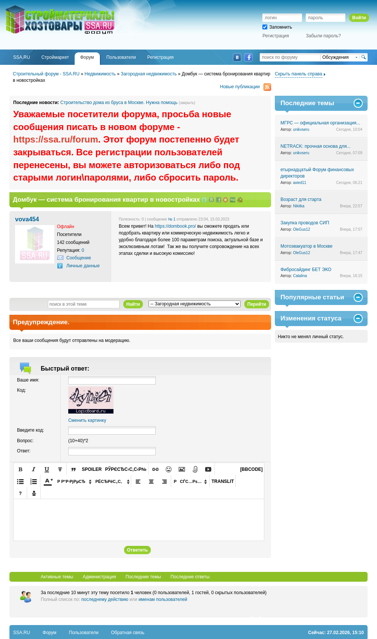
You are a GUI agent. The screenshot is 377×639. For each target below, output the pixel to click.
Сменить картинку (87, 420)
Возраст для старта (301, 199)
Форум (49, 632)
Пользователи (83, 632)
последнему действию (105, 599)
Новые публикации (245, 87)
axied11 (299, 183)
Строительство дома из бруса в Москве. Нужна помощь (119, 102)
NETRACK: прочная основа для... (315, 146)
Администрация (99, 576)
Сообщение (78, 258)
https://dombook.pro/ (175, 226)
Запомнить (277, 27)
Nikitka (298, 206)
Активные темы (57, 576)
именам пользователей (162, 599)
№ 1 (171, 219)
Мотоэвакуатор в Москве (306, 246)
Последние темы (143, 576)
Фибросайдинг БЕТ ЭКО (305, 269)
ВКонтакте (237, 57)
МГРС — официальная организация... (320, 123)
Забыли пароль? (323, 35)
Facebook (248, 57)
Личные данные (83, 265)
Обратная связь (127, 632)
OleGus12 (301, 229)
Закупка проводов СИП (304, 222)
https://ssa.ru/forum (55, 139)
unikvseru (301, 129)
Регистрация (275, 35)
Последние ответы (190, 576)
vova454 (27, 219)
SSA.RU (36, 6)
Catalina (300, 276)
